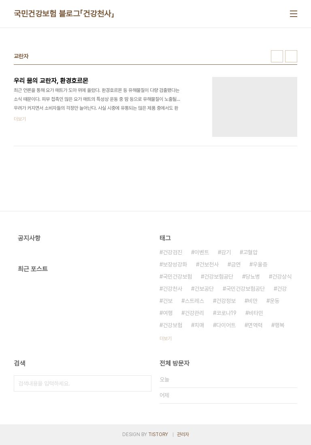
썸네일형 (277, 56)
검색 (143, 383)
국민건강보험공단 (245, 288)
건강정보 (226, 301)
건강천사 (172, 288)
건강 (282, 288)
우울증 (260, 264)
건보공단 (204, 288)
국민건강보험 (177, 276)
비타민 (256, 313)
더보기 (166, 338)
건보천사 (209, 264)
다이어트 (226, 325)
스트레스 (194, 301)
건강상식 (282, 276)
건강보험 (172, 325)
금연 (236, 264)
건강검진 (172, 252)
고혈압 (250, 252)
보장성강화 (175, 264)
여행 (168, 313)
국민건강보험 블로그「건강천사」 (64, 14)
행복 (279, 325)
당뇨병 (252, 276)
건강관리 (194, 313)
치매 (199, 325)
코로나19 (226, 313)
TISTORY (158, 434)
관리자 (183, 434)
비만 (253, 301)
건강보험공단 (218, 276)
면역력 (255, 325)
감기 (226, 252)
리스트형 (291, 56)
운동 (274, 301)
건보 (168, 301)
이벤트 (201, 252)
